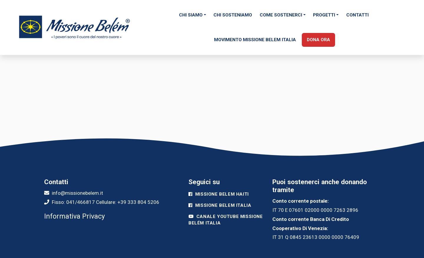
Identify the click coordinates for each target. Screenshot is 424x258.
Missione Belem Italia (219, 205)
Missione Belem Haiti (218, 194)
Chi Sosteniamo (232, 15)
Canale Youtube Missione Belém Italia (225, 220)
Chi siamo (191, 15)
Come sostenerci (281, 15)
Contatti (357, 15)
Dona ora (318, 39)
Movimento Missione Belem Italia (255, 39)
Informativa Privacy (74, 216)
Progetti (324, 15)
